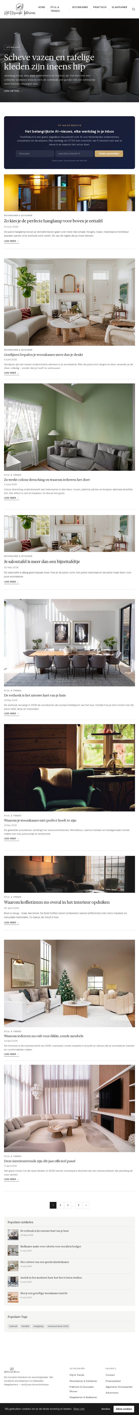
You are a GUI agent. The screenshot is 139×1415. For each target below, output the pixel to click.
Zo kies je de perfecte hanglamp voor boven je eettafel (53, 221)
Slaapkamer (119, 7)
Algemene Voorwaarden (119, 1386)
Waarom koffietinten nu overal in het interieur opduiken (57, 902)
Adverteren (112, 1392)
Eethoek (13, 1326)
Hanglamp (38, 1326)
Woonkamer (80, 7)
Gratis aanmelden (109, 153)
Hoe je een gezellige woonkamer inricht (43, 1293)
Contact (110, 1374)
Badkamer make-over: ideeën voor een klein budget (50, 1246)
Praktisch (100, 7)
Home (41, 7)
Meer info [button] (79, 1408)
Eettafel (25, 1326)
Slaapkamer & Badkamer (83, 1397)
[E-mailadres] (74, 153)
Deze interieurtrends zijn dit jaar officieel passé (40, 1161)
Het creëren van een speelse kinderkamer (44, 1262)
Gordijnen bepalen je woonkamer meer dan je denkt (43, 354)
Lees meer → (11, 241)
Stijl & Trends (55, 9)
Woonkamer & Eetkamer (83, 1380)
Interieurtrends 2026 (58, 1326)
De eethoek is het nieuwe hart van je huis (35, 695)
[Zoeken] (133, 9)
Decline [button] (105, 1409)
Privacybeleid (113, 1380)
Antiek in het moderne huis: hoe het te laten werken (51, 1277)
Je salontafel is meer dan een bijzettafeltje (42, 561)
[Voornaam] (35, 153)
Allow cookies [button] (124, 1409)
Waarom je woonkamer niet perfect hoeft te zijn (40, 820)
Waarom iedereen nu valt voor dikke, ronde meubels (43, 1036)
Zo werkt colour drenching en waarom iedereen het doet (47, 479)
